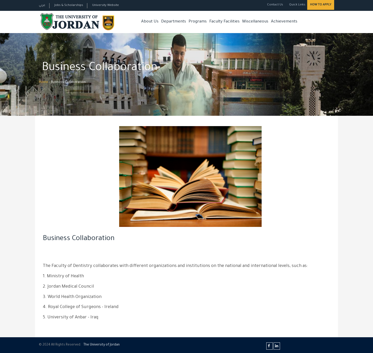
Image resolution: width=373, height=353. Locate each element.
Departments (173, 22)
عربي (42, 5)
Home (43, 82)
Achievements (284, 22)
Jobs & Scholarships (68, 5)
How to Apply (320, 4)
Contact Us (275, 5)
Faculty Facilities (224, 22)
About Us (150, 22)
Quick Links (296, 5)
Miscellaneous (255, 22)
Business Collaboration (78, 239)
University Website (105, 5)
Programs (198, 22)
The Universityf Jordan (101, 345)
